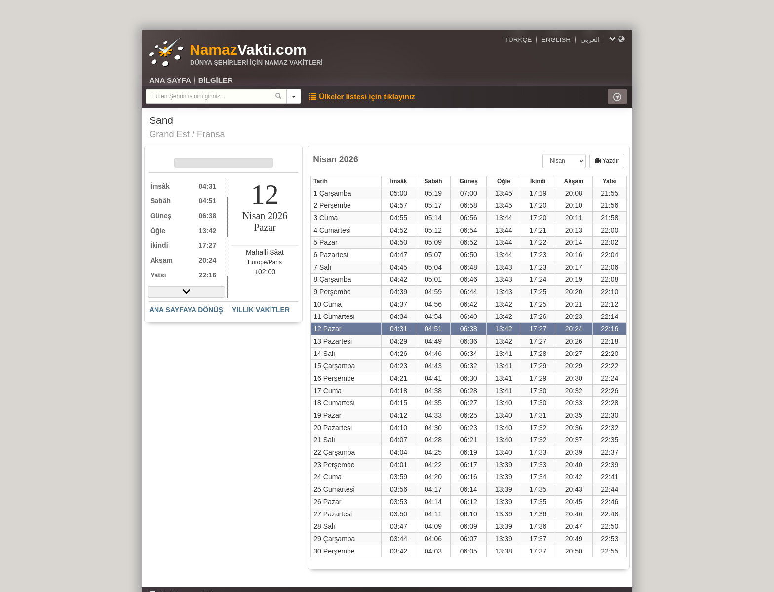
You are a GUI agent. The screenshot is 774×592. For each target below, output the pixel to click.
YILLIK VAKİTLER (261, 310)
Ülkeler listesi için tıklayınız (362, 96)
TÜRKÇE (518, 39)
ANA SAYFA (170, 80)
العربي (590, 39)
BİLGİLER (215, 80)
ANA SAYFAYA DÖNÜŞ (186, 310)
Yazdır (607, 161)
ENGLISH (556, 39)
